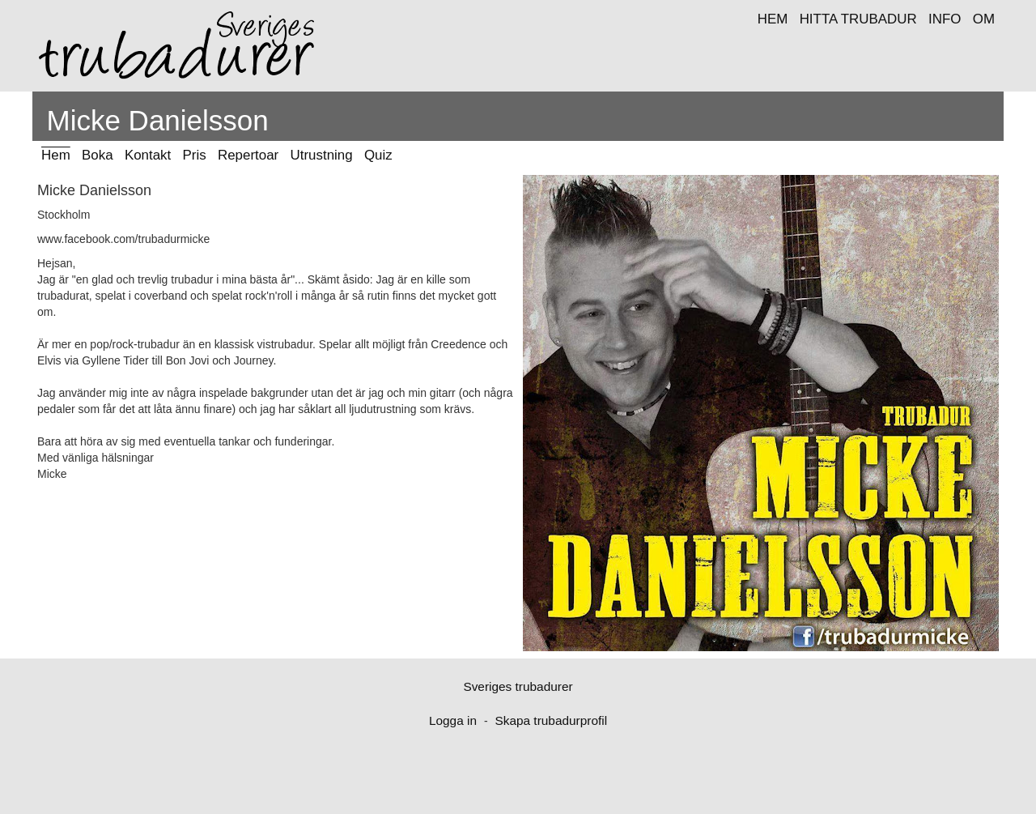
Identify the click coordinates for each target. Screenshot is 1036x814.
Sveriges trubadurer (517, 686)
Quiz (378, 155)
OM (984, 19)
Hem (55, 155)
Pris (194, 155)
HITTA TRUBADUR (858, 19)
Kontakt (148, 155)
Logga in (453, 720)
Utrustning (322, 155)
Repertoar (248, 155)
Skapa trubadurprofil (551, 720)
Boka (97, 155)
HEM (773, 19)
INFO (944, 19)
